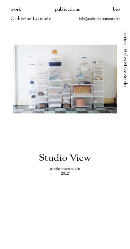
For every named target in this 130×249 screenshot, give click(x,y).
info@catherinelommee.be (99, 19)
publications (67, 10)
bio (116, 10)
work (15, 10)
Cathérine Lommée (30, 19)
